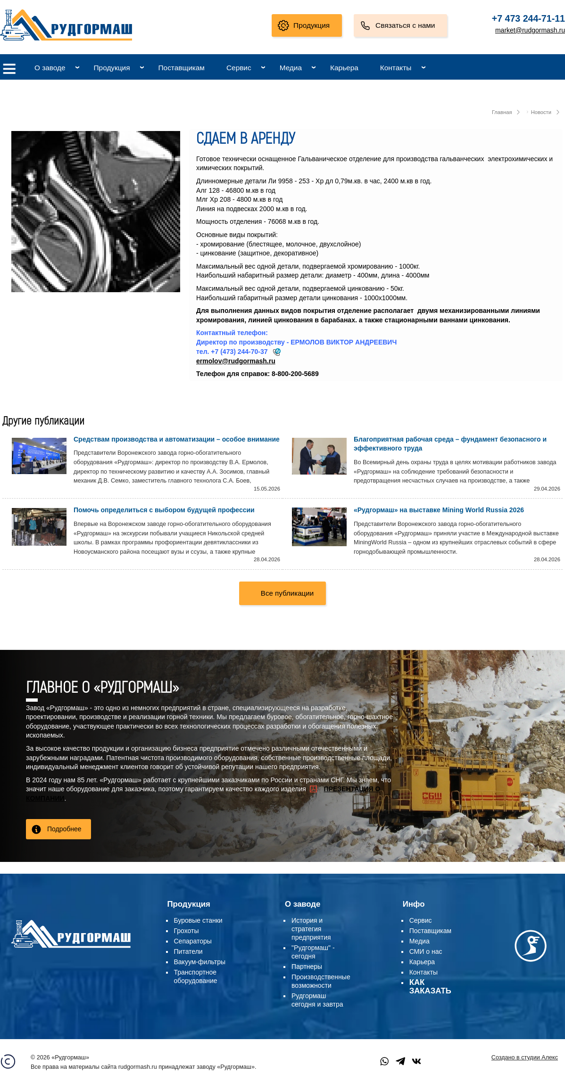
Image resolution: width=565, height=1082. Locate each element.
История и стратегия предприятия (311, 929)
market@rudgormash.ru (530, 30)
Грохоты (186, 930)
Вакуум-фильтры (200, 962)
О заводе (50, 68)
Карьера (344, 68)
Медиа (291, 68)
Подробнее (64, 829)
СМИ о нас (425, 951)
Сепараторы (193, 941)
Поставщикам (181, 68)
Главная (502, 112)
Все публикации (287, 593)
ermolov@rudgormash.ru (235, 361)
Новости (541, 112)
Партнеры (306, 966)
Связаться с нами (405, 25)
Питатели (188, 951)
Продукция (311, 25)
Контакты (395, 68)
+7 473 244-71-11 (528, 18)
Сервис (238, 68)
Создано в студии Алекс (524, 1057)
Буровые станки (198, 920)
